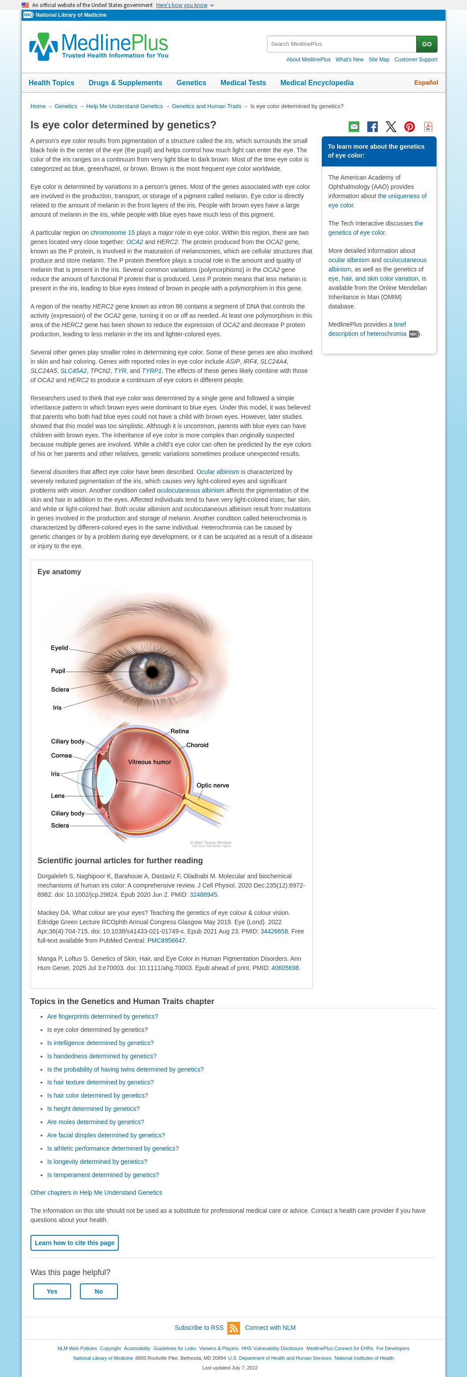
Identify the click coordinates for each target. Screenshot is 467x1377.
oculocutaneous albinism (190, 490)
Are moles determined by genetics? (95, 1121)
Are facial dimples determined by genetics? (106, 1135)
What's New (349, 59)
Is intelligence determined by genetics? (100, 1042)
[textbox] (342, 44)
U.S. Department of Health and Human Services (279, 1358)
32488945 (203, 894)
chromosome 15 (112, 232)
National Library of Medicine (71, 15)
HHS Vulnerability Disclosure (272, 1348)
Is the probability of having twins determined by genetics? (125, 1069)
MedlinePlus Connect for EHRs (339, 1348)
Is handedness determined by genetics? (102, 1056)
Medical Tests (243, 83)
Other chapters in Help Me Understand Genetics (96, 1192)
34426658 (274, 931)
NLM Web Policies (77, 1348)
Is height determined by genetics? (93, 1108)
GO (427, 44)
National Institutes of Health (364, 1358)
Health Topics (52, 83)
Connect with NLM (270, 1327)
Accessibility (137, 1348)
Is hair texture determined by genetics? (100, 1082)
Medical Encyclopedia (317, 83)
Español (426, 82)
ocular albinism (348, 259)
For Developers (393, 1348)
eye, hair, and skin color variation (373, 278)
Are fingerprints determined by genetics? (102, 1016)
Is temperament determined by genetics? (103, 1174)
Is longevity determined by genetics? (97, 1161)
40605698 (285, 967)
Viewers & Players (218, 1348)
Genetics (192, 83)
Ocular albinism (217, 471)
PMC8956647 (166, 940)
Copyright (110, 1348)
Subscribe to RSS (207, 1328)
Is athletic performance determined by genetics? (113, 1148)
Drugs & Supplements (125, 83)
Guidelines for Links (175, 1348)
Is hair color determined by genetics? (97, 1095)
